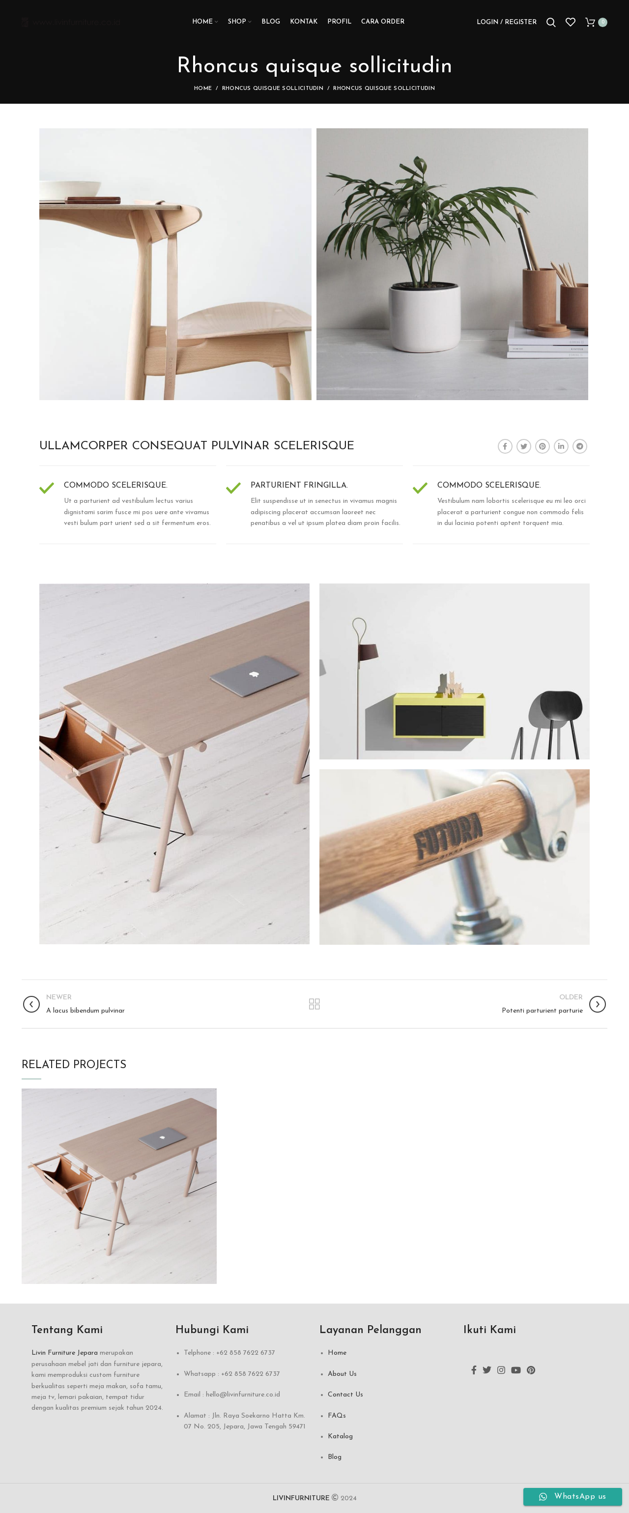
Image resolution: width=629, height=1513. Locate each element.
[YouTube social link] (516, 1370)
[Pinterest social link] (542, 446)
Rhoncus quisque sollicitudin (272, 88)
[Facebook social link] (505, 446)
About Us (342, 1374)
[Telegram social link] (579, 446)
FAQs (337, 1416)
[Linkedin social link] (561, 446)
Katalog (340, 1436)
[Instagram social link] (501, 1370)
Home (203, 88)
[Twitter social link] (523, 446)
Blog (335, 1457)
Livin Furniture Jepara (64, 1353)
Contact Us (345, 1394)
